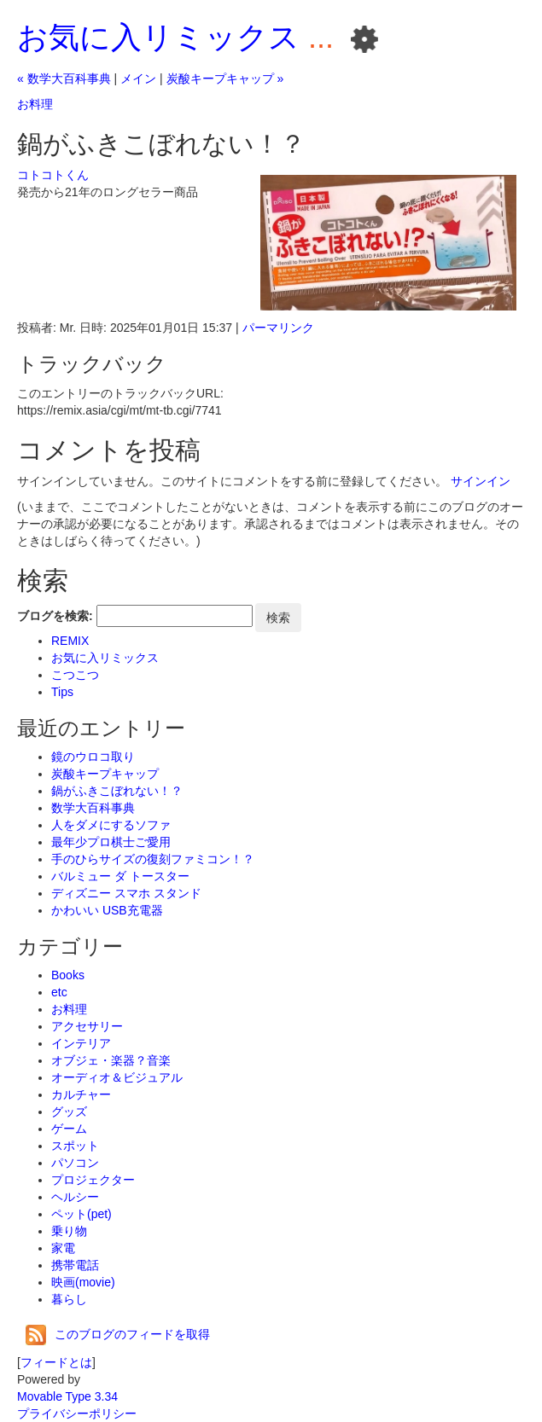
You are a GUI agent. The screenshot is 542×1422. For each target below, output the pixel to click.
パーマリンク (278, 327)
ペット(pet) (81, 1214)
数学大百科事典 (93, 808)
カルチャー (81, 1094)
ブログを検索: (55, 616)
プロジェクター (93, 1180)
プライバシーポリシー (77, 1413)
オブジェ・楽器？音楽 (111, 1060)
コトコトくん (53, 175)
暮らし (69, 1299)
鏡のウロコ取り (93, 756)
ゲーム (69, 1128)
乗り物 (69, 1231)
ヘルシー (75, 1197)
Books (68, 975)
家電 (63, 1248)
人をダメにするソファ (111, 825)
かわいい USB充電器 (107, 910)
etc (59, 992)
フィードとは (56, 1362)
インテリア (81, 1043)
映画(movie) (83, 1282)
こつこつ (75, 675)
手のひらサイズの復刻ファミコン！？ (152, 859)
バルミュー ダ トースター (120, 876)
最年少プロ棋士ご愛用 (111, 842)
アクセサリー (87, 1026)
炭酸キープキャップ (105, 774)
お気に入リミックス (158, 37)
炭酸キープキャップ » (225, 78)
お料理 (35, 104)
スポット (75, 1145)
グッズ (69, 1111)
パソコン (75, 1163)
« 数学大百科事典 (64, 78)
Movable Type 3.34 (67, 1396)
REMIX (70, 640)
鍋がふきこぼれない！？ (117, 791)
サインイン (480, 481)
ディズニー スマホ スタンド (126, 893)
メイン (138, 78)
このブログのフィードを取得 (118, 1334)
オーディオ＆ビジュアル (117, 1077)
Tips (62, 692)
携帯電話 (75, 1265)
